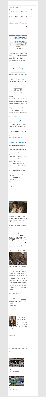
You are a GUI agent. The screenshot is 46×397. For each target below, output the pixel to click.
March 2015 (31, 8)
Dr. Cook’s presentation (23, 299)
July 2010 (30, 15)
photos (13, 371)
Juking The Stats (11, 199)
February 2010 (31, 16)
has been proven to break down (18, 173)
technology (16, 116)
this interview (13, 175)
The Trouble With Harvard (11, 301)
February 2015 (31, 9)
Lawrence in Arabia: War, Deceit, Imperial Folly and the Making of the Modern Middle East (22, 317)
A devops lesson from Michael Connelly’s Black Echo (17, 120)
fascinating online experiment (20, 142)
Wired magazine (11, 142)
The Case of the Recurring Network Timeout (15, 7)
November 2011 (31, 13)
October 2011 (31, 14)
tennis (15, 371)
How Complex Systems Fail (11, 298)
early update (21, 145)
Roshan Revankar (12, 2)
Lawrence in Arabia (12, 314)
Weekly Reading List (12, 186)
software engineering (16, 137)
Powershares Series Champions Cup (14, 356)
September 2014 (31, 10)
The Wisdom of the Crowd (13, 141)
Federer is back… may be (12, 335)
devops (14, 116)
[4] (17, 222)
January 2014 (31, 11)
